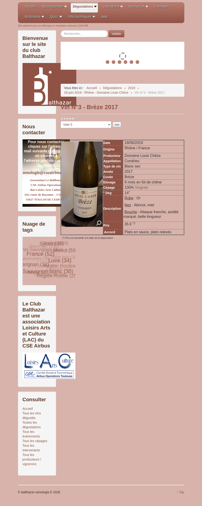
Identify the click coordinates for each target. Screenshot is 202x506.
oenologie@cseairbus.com (46, 172)
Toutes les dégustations (32, 425)
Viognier (141, 187)
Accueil (28, 408)
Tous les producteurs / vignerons (32, 459)
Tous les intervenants (31, 448)
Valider (116, 34)
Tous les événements (31, 434)
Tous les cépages (35, 441)
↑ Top (180, 492)
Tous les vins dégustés (32, 415)
